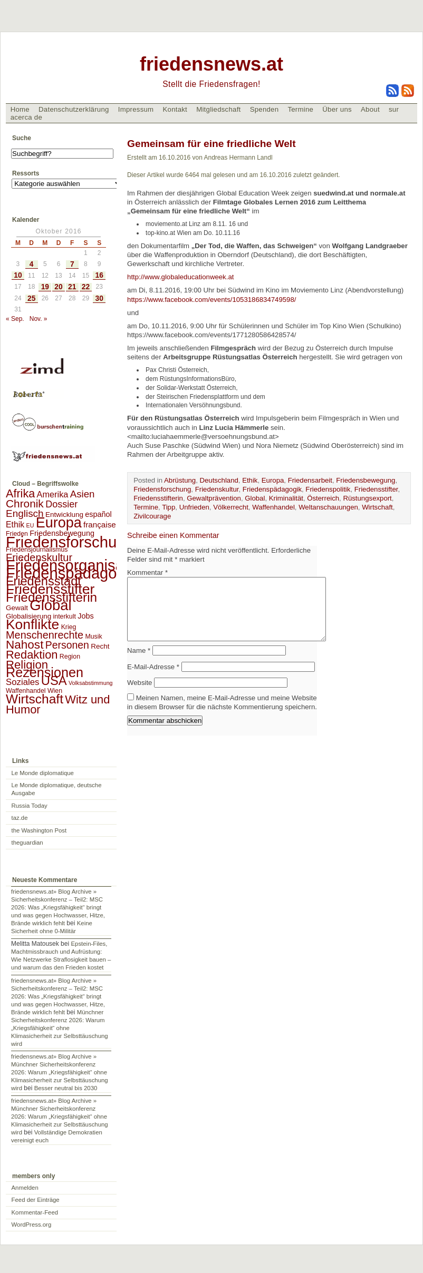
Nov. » (38, 318)
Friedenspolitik (327, 489)
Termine (300, 109)
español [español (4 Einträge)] (98, 514)
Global (255, 498)
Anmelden (25, 1187)
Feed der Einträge (36, 1200)
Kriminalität (286, 498)
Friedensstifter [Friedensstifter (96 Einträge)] (50, 589)
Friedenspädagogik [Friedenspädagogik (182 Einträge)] (71, 573)
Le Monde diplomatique (43, 773)
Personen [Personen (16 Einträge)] (67, 645)
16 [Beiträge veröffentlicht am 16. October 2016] (99, 275)
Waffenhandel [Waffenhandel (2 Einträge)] (26, 690)
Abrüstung (180, 480)
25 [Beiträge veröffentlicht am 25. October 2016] (31, 298)
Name (138, 663)
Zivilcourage (152, 516)
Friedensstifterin (158, 498)
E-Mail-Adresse (153, 679)
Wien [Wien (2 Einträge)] (54, 690)
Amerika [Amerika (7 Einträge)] (53, 494)
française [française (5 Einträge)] (99, 524)
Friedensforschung (162, 489)
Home (20, 109)
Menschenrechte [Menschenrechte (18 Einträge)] (44, 635)
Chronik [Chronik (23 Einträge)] (25, 503)
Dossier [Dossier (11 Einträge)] (61, 504)
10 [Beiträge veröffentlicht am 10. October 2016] (18, 275)
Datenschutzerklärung (74, 109)
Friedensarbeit (310, 480)
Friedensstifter (376, 489)
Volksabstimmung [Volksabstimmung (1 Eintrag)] (91, 683)
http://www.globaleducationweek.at (181, 277)
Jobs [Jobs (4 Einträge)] (85, 616)
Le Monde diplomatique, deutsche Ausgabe (57, 789)
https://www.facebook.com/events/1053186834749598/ (211, 299)
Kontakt (174, 109)
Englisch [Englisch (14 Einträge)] (25, 513)
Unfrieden (194, 507)
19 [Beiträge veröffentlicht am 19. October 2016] (45, 287)
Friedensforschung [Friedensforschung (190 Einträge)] (70, 542)
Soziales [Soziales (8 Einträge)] (22, 682)
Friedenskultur (217, 489)
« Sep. (15, 318)
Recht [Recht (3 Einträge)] (100, 646)
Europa (273, 480)
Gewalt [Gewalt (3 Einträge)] (17, 608)
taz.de (20, 818)
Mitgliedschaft (218, 109)
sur (394, 109)
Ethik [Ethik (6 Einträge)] (15, 524)
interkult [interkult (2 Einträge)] (64, 616)
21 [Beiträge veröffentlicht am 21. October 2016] (72, 287)
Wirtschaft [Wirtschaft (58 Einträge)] (34, 699)
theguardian (27, 842)
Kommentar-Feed (35, 1212)
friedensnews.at (211, 64)
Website (139, 695)
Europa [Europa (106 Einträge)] (59, 523)
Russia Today (29, 805)
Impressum (136, 109)
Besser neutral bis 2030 (66, 1088)
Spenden (264, 109)
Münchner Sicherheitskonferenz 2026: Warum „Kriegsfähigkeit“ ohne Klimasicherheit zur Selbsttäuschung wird (59, 1028)
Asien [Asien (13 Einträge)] (82, 494)
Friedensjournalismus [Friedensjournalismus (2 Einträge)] (37, 549)
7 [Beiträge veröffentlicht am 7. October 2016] (72, 264)
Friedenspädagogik (272, 489)
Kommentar (147, 572)
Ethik (249, 480)
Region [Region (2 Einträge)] (70, 656)
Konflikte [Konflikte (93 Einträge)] (32, 624)
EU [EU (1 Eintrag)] (30, 525)
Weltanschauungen (328, 507)
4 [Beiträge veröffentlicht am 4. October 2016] (32, 264)
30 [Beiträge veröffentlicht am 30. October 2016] (99, 298)
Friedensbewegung (365, 480)
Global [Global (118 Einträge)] (50, 605)
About (370, 109)
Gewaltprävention (214, 498)
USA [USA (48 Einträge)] (54, 680)
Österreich (323, 498)
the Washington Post (39, 830)
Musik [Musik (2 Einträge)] (93, 636)
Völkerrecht (230, 507)
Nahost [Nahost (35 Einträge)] (24, 644)
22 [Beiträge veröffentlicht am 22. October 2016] (86, 287)
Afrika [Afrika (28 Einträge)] (20, 493)
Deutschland (219, 480)
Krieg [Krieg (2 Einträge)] (68, 627)
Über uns (337, 109)
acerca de (26, 117)
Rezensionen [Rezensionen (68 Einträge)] (44, 672)
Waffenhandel (273, 507)
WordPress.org (32, 1224)
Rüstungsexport (367, 498)
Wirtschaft (377, 507)
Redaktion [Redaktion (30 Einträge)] (32, 654)
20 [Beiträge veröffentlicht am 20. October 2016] (58, 287)
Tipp (168, 507)
